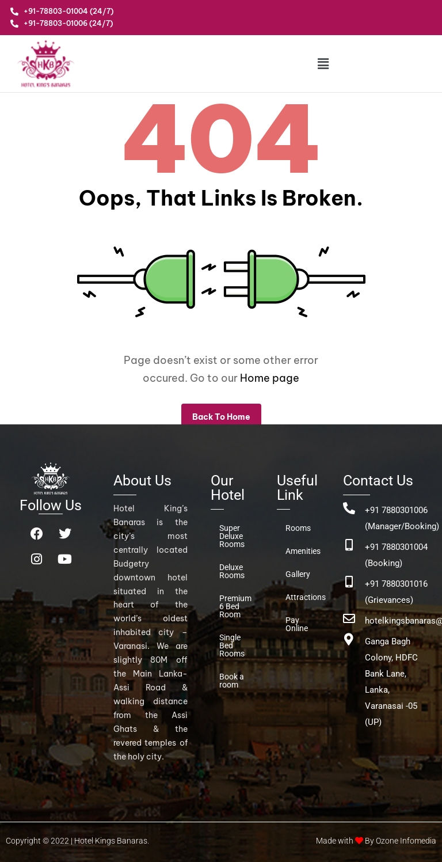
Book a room (231, 680)
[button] (323, 63)
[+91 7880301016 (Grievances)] (349, 582)
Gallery (297, 574)
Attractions (302, 597)
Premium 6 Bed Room (235, 606)
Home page (269, 378)
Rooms (298, 528)
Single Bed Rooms (232, 645)
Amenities (302, 551)
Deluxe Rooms (232, 571)
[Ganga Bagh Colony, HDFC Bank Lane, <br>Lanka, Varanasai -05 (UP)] (349, 639)
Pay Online (296, 624)
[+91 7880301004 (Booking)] (349, 545)
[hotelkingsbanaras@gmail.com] (349, 619)
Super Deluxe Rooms (232, 536)
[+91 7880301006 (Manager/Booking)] (349, 508)
